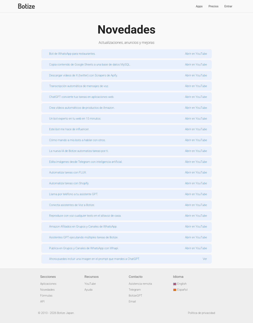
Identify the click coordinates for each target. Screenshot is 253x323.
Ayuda (88, 289)
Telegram (135, 289)
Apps (199, 6)
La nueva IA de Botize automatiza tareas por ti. (79, 151)
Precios (213, 6)
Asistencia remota (140, 284)
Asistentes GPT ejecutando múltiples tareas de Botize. (83, 237)
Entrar (228, 6)
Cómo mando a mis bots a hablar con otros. (77, 140)
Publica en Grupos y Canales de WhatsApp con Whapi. (84, 248)
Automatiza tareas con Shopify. (69, 183)
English (180, 284)
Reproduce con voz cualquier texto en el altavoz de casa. (85, 215)
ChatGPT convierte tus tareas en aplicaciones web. (81, 97)
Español (180, 289)
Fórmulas (46, 295)
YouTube (90, 284)
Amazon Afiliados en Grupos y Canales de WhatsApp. (83, 226)
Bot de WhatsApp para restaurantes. (72, 53)
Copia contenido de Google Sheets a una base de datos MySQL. (89, 64)
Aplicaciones (48, 284)
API (42, 301)
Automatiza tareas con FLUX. (68, 172)
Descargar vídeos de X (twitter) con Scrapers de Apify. (83, 75)
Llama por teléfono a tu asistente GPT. (73, 194)
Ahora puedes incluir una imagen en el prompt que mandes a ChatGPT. (94, 259)
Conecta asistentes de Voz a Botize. (72, 205)
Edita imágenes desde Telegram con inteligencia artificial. (85, 162)
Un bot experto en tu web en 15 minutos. (75, 118)
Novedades (47, 289)
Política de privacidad (201, 313)
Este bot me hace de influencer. (69, 129)
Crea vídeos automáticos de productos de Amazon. (82, 108)
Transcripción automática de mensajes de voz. (79, 86)
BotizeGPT (135, 295)
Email (132, 301)
